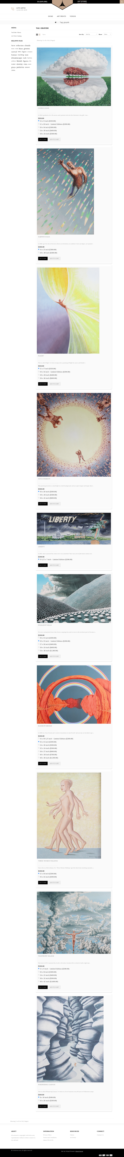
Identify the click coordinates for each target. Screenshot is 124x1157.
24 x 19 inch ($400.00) (48, 131)
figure (24, 52)
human (14, 55)
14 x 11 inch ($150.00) (48, 121)
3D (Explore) (42, 1)
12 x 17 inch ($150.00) (48, 369)
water (13, 64)
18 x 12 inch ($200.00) (48, 638)
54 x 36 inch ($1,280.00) (49, 651)
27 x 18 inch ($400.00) (48, 644)
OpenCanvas (79, 1151)
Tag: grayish (64, 22)
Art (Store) (82, 1)
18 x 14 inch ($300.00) (48, 127)
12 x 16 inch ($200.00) (48, 874)
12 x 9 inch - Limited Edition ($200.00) (54, 969)
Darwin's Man (44, 237)
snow (29, 64)
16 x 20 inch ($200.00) (48, 1101)
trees (12, 48)
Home (50, 16)
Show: (100, 34)
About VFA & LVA (48, 1140)
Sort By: (81, 34)
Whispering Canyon (46, 1085)
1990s (19, 52)
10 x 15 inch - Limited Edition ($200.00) (55, 641)
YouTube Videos (16, 32)
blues (21, 49)
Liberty (41, 547)
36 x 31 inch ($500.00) (48, 978)
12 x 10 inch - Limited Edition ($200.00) (55, 124)
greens (27, 48)
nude (25, 58)
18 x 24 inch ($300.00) (48, 877)
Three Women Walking (48, 861)
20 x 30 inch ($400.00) (48, 253)
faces (13, 45)
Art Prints (61, 16)
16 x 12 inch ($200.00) (48, 742)
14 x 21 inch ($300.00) (48, 250)
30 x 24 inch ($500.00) (48, 134)
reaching (21, 55)
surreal (14, 52)
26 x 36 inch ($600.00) (48, 378)
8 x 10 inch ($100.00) (48, 1097)
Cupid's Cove (43, 108)
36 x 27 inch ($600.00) (48, 751)
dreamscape (16, 58)
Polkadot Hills (45, 625)
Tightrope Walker (46, 956)
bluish (19, 61)
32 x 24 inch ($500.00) (48, 748)
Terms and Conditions (49, 1137)
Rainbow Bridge (45, 726)
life (30, 61)
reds (16, 48)
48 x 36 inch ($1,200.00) (49, 758)
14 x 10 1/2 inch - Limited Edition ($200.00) (56, 739)
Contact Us (100, 1135)
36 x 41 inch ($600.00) (48, 498)
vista (25, 64)
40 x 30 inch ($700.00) (48, 755)
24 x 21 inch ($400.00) (48, 975)
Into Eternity (44, 479)
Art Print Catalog (16, 36)
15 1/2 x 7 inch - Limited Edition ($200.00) (56, 559)
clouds (27, 45)
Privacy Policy (47, 1135)
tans (26, 55)
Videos (73, 16)
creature (29, 52)
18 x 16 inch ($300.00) (48, 972)
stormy (20, 64)
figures (26, 61)
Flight (41, 356)
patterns (20, 67)
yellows (13, 61)
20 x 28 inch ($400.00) (48, 375)
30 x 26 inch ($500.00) (48, 495)
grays (13, 67)
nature (27, 67)
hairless (29, 58)
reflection (20, 46)
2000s (13, 70)
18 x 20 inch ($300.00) (48, 492)
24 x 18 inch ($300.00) (48, 745)
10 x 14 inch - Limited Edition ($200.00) (55, 372)
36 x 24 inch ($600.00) (48, 647)
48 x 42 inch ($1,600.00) (49, 982)
